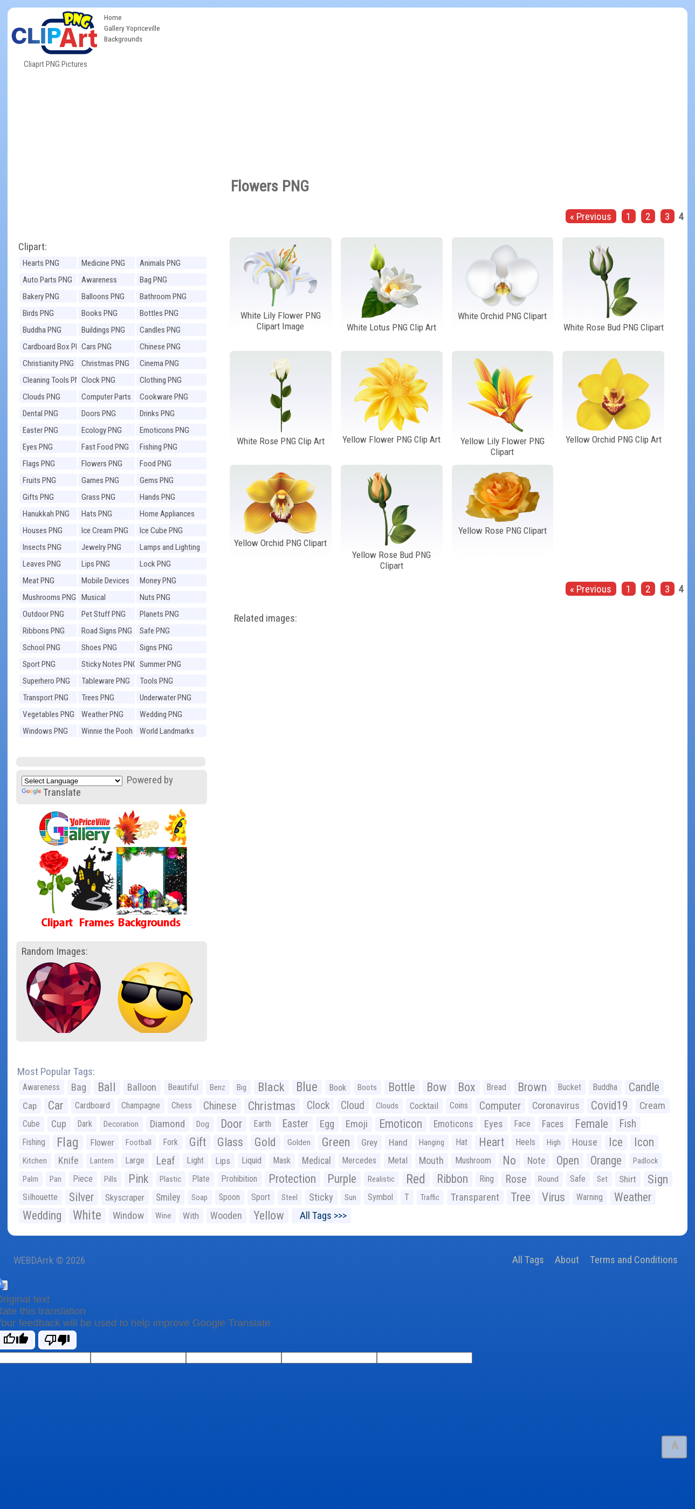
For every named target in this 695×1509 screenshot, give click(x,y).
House (584, 1142)
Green (336, 1142)
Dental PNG (40, 413)
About (567, 1259)
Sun (350, 1197)
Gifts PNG (38, 497)
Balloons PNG (103, 296)
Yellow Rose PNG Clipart (502, 530)
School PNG (41, 647)
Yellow (268, 1215)
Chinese (220, 1105)
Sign (658, 1179)
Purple (341, 1179)
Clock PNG (98, 380)
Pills (110, 1179)
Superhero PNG (46, 681)
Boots (367, 1087)
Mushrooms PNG (49, 597)
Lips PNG (95, 564)
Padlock (645, 1161)
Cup (58, 1123)
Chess (181, 1105)
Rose (516, 1179)
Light (195, 1160)
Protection (292, 1179)
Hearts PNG (41, 263)
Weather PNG (102, 714)
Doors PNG (98, 413)
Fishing (34, 1142)
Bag (78, 1087)
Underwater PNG (165, 697)
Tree (521, 1197)
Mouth (431, 1160)
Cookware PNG (164, 397)
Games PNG (100, 480)
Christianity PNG (48, 363)
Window (128, 1215)
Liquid (252, 1160)
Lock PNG (155, 564)
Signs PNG (156, 647)
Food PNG (155, 463)
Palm (30, 1179)
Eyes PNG (38, 447)
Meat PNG (38, 580)
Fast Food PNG (105, 447)
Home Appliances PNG (167, 515)
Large (134, 1160)
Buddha (605, 1087)
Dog (202, 1124)
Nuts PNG (155, 597)
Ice (616, 1142)
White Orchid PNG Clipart (502, 316)
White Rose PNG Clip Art (281, 441)
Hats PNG (96, 514)
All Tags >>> (321, 1215)
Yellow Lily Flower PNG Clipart (502, 447)
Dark (85, 1124)
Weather (632, 1197)
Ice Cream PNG (104, 530)
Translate (51, 792)
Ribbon (452, 1179)
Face (522, 1124)
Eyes (493, 1124)
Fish (628, 1124)
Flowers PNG (101, 463)
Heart (491, 1142)
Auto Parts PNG (47, 280)
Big (241, 1087)
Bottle (401, 1087)
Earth (262, 1124)
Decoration (121, 1124)
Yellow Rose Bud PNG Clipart (391, 560)
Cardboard (92, 1105)
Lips (222, 1160)
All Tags (528, 1259)
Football (139, 1142)
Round (548, 1179)
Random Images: (55, 951)
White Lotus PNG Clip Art (391, 327)
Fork (170, 1142)
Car (56, 1105)
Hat (461, 1142)
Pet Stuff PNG (103, 614)
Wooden (226, 1215)
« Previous (590, 216)
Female (591, 1124)
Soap (199, 1197)
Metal (398, 1160)
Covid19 (609, 1105)
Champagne (140, 1105)
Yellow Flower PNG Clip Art (391, 439)
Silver (81, 1197)
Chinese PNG (160, 347)
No (509, 1160)
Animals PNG (160, 263)
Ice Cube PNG (161, 530)
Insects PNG (42, 547)
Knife (68, 1160)
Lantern (102, 1161)
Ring (486, 1179)
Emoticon (400, 1124)
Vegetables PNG (48, 714)
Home (113, 17)
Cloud (352, 1105)
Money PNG (158, 580)
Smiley (168, 1197)
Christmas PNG (105, 363)
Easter (295, 1124)
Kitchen (35, 1161)
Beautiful (183, 1087)
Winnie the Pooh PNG (107, 732)
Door (231, 1124)
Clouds (387, 1106)
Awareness (41, 1087)
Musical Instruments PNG (108, 598)
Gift (197, 1142)
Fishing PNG (158, 447)
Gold (265, 1142)
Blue (307, 1087)
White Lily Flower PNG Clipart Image (280, 321)
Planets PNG (159, 614)
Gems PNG (157, 480)
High (554, 1142)
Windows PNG (45, 731)
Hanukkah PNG (46, 514)
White (87, 1215)
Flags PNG (39, 463)
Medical (316, 1160)
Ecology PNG (101, 430)
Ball (107, 1087)
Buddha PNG (42, 330)
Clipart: (32, 246)
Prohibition (239, 1179)
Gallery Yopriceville (132, 28)
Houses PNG (43, 530)
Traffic (430, 1197)
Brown (532, 1087)
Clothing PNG (161, 380)
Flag (68, 1142)
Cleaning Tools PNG (54, 380)
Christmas (271, 1106)
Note (536, 1160)
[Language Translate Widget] (72, 781)
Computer (500, 1105)
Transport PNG (45, 697)
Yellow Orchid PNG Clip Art (614, 439)
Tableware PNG (105, 681)
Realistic (381, 1179)
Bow (436, 1087)
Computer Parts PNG (106, 398)
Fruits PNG (39, 480)
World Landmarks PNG (167, 732)
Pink (138, 1179)
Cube (31, 1124)
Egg (327, 1124)
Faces (552, 1124)
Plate (201, 1179)
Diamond (167, 1124)
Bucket (569, 1087)
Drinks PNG (157, 413)
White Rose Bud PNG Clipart (613, 327)
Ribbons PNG (44, 631)
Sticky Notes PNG (109, 664)
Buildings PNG (103, 330)
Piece (83, 1179)
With (191, 1215)
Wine (163, 1216)
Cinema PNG (159, 363)
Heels (525, 1142)
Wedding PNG (161, 714)
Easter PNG (40, 430)
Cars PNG (96, 347)
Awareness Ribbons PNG (102, 281)
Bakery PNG (41, 296)
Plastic (170, 1179)
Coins (459, 1105)
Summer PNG (160, 664)
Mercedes (359, 1160)
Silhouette (40, 1197)
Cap (30, 1105)
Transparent (475, 1197)
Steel (289, 1197)
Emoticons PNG (164, 430)
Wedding (42, 1215)
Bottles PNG (159, 313)
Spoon (229, 1197)
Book (337, 1087)
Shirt (627, 1179)
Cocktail (424, 1105)
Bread (496, 1087)
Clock (318, 1105)
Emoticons (453, 1124)
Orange (606, 1160)
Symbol (380, 1197)
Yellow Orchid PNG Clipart (280, 543)
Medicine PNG (103, 263)
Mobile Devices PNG (105, 582)
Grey (369, 1142)
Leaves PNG (42, 564)
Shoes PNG (99, 647)
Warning (589, 1197)
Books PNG (99, 313)
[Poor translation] (57, 1340)
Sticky (321, 1197)
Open (567, 1160)
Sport (260, 1197)
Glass (230, 1142)
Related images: (265, 618)
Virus (553, 1197)
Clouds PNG (41, 397)
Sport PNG (39, 664)
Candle (644, 1087)
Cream (652, 1105)
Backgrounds (123, 39)
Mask (282, 1160)
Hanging (431, 1142)
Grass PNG (98, 497)
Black (271, 1087)
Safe (578, 1179)
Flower (102, 1142)
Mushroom (473, 1160)
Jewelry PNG (101, 547)
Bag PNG (153, 280)
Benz (217, 1087)
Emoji (357, 1124)
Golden (299, 1142)
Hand (398, 1142)
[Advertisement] (426, 88)
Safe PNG (155, 631)
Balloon (141, 1087)
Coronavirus (556, 1106)
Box (467, 1087)
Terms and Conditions (634, 1259)
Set (602, 1179)
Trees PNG (97, 697)
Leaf (165, 1160)
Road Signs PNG (106, 631)
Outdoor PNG (43, 614)
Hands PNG (157, 497)
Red (415, 1179)
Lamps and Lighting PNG (170, 548)
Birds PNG (38, 313)
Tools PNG (156, 681)
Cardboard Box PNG (54, 347)
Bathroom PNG (163, 296)
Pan (55, 1179)
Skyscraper (124, 1197)
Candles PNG (160, 330)
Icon (644, 1142)
